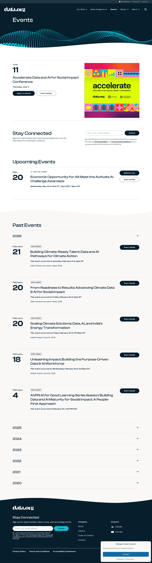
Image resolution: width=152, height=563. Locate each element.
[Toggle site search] (146, 9)
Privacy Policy (130, 559)
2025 (17, 428)
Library (123, 9)
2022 (17, 461)
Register (136, 2)
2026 (17, 236)
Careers (81, 531)
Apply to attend (24, 93)
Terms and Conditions (121, 142)
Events (114, 9)
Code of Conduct (86, 535)
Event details (46, 93)
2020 (17, 483)
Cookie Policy (120, 559)
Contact (82, 540)
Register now (129, 173)
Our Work (81, 9)
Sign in (145, 2)
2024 (17, 439)
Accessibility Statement (64, 551)
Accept (126, 554)
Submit (132, 133)
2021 (16, 472)
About (134, 9)
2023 (17, 450)
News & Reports (98, 9)
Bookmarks (125, 2)
